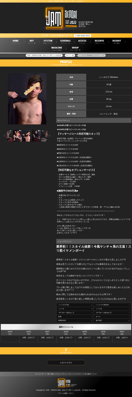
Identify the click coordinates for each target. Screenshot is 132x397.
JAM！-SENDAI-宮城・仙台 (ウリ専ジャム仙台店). (63, 390)
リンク (100, 374)
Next (49, 136)
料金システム (53, 374)
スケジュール (66, 374)
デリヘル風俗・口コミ (66, 393)
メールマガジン (79, 374)
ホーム (31, 374)
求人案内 (91, 374)
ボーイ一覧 (41, 374)
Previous (4, 136)
